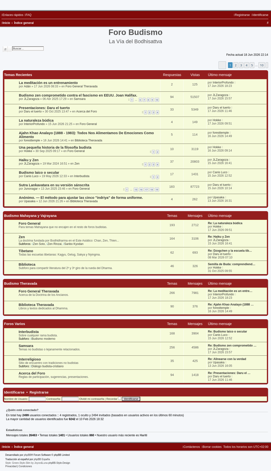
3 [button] (241, 65)
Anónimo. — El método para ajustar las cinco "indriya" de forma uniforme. (81, 198)
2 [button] (235, 65)
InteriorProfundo (223, 82)
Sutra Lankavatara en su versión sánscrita (54, 185)
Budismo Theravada (20, 283)
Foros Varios (14, 324)
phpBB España (42, 459)
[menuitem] (27, 15)
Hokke (217, 120)
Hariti (143, 435)
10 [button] (262, 65)
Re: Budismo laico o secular (227, 331)
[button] (222, 65)
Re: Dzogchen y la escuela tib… (230, 250)
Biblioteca (27, 264)
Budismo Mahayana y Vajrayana (30, 216)
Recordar (113, 398)
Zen (77, 163)
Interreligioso (30, 359)
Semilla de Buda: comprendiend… (231, 264)
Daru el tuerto (33, 111)
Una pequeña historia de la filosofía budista (55, 147)
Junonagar (31, 188)
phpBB (27, 455)
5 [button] (252, 65)
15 (136, 189)
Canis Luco (31, 176)
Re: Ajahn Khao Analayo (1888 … (231, 304)
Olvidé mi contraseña (91, 398)
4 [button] (246, 65)
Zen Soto (38, 244)
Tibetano (26, 251)
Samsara (79, 99)
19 (157, 189)
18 (151, 189)
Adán (27, 86)
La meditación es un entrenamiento (48, 83)
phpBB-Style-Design (59, 463)
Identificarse (14, 392)
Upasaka (30, 201)
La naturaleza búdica (36, 120)
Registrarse (39, 392)
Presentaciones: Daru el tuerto (44, 108)
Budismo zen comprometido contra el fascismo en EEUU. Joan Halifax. (78, 95)
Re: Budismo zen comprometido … (232, 345)
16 (141, 189)
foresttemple (32, 140)
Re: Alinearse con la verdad (227, 359)
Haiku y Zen (28, 160)
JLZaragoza (31, 99)
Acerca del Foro (86, 111)
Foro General (88, 124)
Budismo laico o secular (39, 172)
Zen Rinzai (53, 244)
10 (157, 99)
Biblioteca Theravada (88, 140)
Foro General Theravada (81, 86)
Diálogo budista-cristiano (47, 366)
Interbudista (81, 176)
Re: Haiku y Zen (219, 236)
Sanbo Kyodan (73, 244)
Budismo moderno (42, 338)
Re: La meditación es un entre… (230, 291)
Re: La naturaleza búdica (225, 223)
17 (146, 189)
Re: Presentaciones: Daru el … (229, 373)
